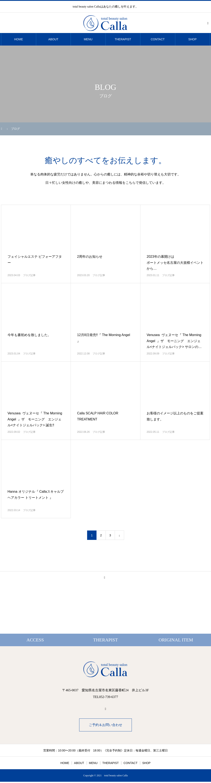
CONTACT (158, 39)
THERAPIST (123, 39)
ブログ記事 (29, 275)
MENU (88, 39)
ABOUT (53, 39)
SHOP (192, 39)
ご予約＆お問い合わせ (105, 725)
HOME (18, 39)
